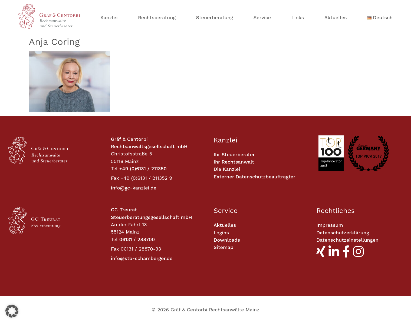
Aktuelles (335, 17)
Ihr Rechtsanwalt (234, 162)
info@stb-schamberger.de (142, 258)
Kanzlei (109, 17)
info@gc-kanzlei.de (133, 188)
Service (262, 17)
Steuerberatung (214, 17)
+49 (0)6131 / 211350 (143, 168)
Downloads (227, 240)
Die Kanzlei (227, 169)
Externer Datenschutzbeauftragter (254, 176)
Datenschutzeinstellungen (347, 240)
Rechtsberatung (157, 17)
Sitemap (224, 247)
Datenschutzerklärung (342, 232)
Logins (221, 232)
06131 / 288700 (137, 239)
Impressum (329, 225)
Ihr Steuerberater (234, 154)
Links (297, 17)
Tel (114, 168)
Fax (115, 178)
